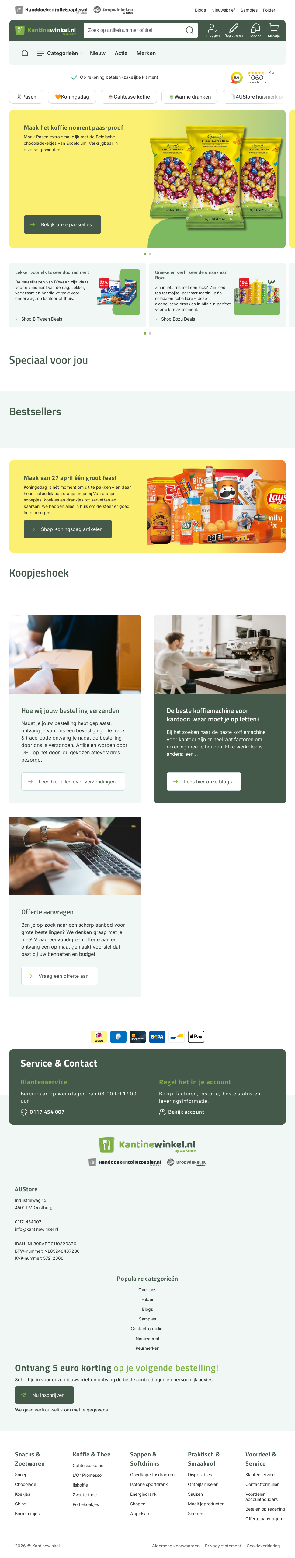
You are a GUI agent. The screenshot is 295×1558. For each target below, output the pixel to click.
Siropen (137, 1503)
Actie (121, 53)
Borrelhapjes (27, 1513)
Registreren (234, 35)
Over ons (147, 1289)
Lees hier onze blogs (208, 782)
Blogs (200, 9)
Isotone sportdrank (149, 1484)
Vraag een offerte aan (63, 976)
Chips (20, 1503)
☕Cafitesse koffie (129, 97)
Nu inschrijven (48, 1395)
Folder (269, 9)
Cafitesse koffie (88, 1465)
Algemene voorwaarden (176, 1545)
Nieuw (98, 53)
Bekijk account (186, 1112)
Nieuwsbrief (223, 9)
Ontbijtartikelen (203, 1484)
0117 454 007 (47, 1112)
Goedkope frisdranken (152, 1474)
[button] (145, 254)
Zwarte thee (85, 1494)
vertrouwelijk (49, 1410)
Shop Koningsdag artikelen (71, 529)
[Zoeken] (189, 30)
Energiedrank (143, 1494)
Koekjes (22, 1494)
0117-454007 (28, 1221)
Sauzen (195, 1494)
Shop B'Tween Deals (41, 319)
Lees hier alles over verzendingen (77, 782)
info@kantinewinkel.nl (36, 1229)
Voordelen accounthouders (261, 1496)
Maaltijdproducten (206, 1503)
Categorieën (62, 53)
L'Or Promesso (87, 1475)
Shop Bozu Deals (178, 319)
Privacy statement (223, 1545)
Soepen (195, 1513)
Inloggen (213, 35)
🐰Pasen (26, 97)
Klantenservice (44, 1082)
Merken (146, 53)
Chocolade (25, 1484)
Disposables (200, 1474)
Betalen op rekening (265, 1508)
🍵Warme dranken (189, 97)
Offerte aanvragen (263, 1518)
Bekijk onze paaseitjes (66, 224)
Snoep (21, 1474)
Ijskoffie (80, 1484)
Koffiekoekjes (86, 1504)
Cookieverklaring (263, 1545)
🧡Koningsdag (72, 97)
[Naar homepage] (24, 53)
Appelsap (139, 1513)
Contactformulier (147, 1328)
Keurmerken (147, 1348)
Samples (249, 9)
